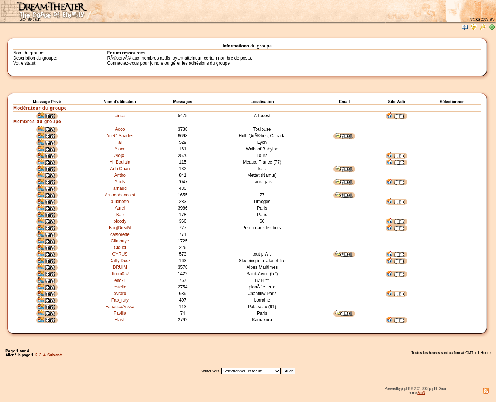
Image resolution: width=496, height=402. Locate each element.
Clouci (120, 247)
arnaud (120, 188)
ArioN (119, 181)
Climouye (120, 241)
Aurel (120, 208)
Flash (120, 319)
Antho (120, 175)
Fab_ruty (120, 300)
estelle (120, 287)
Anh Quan (120, 168)
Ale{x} (120, 155)
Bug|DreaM (120, 227)
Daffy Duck (119, 260)
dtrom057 (120, 273)
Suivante (55, 355)
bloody (120, 221)
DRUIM (120, 267)
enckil (120, 280)
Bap (120, 214)
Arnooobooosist (120, 195)
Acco (120, 129)
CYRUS (119, 254)
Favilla (120, 313)
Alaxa (119, 149)
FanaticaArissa (120, 306)
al (120, 142)
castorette (120, 234)
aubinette (120, 201)
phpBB (405, 389)
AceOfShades (119, 135)
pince (120, 115)
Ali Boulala (120, 162)
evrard (120, 293)
